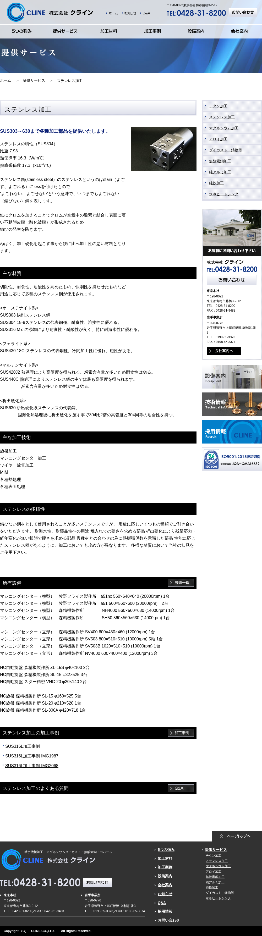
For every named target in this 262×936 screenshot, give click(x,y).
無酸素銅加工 (220, 161)
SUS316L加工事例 (22, 746)
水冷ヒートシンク (223, 194)
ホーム (5, 80)
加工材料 (165, 858)
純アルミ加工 (220, 172)
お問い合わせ (169, 920)
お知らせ (165, 894)
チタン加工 (218, 106)
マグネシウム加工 (223, 128)
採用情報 (165, 911)
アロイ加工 (218, 139)
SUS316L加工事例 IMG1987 (31, 756)
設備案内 (165, 876)
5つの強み (166, 850)
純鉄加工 (216, 183)
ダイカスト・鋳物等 (225, 150)
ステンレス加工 (222, 117)
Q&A (162, 903)
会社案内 (165, 885)
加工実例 (165, 867)
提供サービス (34, 80)
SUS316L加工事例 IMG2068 (31, 765)
